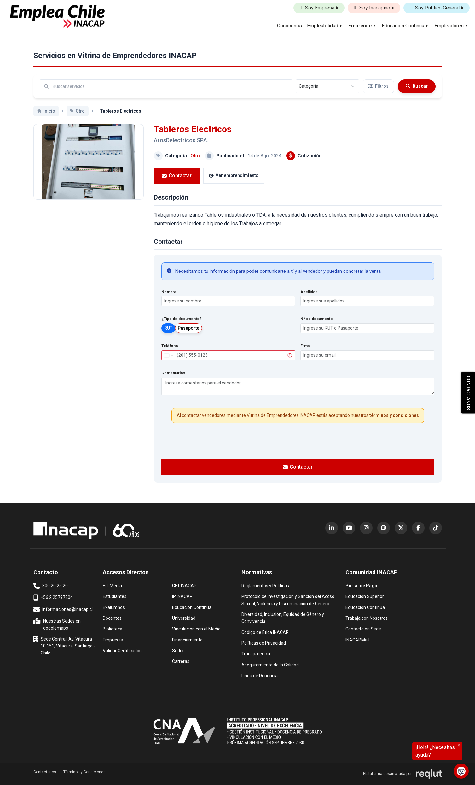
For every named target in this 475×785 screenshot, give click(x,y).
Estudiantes (114, 596)
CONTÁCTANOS (468, 392)
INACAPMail (357, 639)
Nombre (169, 292)
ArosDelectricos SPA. (181, 140)
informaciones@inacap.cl (63, 609)
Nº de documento (316, 319)
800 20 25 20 (50, 586)
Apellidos (309, 292)
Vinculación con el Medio (196, 628)
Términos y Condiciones (84, 772)
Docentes (112, 618)
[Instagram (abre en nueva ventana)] (366, 528)
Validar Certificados (122, 650)
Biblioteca (112, 628)
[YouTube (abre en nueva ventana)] (349, 528)
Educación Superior (364, 596)
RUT (168, 328)
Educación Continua (191, 607)
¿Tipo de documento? (181, 319)
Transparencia (255, 653)
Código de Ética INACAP (265, 632)
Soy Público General (435, 8)
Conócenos (289, 26)
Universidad (183, 618)
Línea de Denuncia (259, 675)
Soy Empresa (317, 8)
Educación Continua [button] (403, 26)
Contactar (177, 176)
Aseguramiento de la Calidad (270, 664)
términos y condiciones (394, 415)
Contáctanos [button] (44, 772)
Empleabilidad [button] (322, 26)
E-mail (305, 346)
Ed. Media (112, 585)
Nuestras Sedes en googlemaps (57, 624)
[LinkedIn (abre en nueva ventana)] (331, 528)
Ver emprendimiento (233, 175)
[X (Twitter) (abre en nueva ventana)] (401, 528)
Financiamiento (187, 639)
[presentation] (298, 440)
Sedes (178, 650)
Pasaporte (188, 328)
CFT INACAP (184, 585)
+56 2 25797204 (53, 598)
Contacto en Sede (363, 628)
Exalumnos (114, 607)
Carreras (180, 661)
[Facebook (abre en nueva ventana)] (418, 528)
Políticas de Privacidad (263, 643)
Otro (195, 156)
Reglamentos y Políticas (265, 585)
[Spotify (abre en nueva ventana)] (383, 528)
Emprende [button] (360, 26)
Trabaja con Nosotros (366, 618)
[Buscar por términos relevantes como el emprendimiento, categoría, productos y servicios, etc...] (166, 86)
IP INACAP (182, 596)
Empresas (113, 639)
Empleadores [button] (449, 26)
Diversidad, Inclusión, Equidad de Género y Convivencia (282, 617)
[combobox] (168, 355)
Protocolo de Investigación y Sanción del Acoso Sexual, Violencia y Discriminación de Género (287, 599)
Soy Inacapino (372, 8)
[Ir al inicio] (57, 16)
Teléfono (169, 346)
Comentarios (173, 373)
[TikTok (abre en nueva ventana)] (435, 528)
